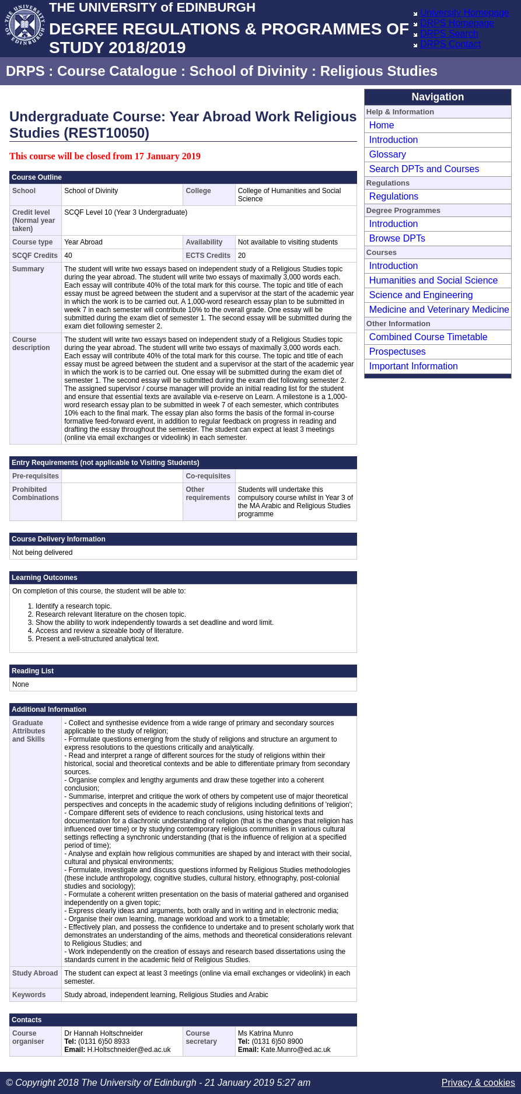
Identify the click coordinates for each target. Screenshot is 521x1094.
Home (381, 125)
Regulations (394, 196)
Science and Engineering (421, 295)
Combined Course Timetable (428, 337)
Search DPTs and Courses (424, 169)
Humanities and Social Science (433, 280)
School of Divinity (249, 71)
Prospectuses (397, 351)
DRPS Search (449, 34)
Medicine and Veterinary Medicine (439, 309)
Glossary (387, 154)
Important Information (413, 366)
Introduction (393, 140)
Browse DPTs (397, 238)
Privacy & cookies (478, 1083)
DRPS (25, 71)
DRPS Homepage (457, 23)
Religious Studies (379, 71)
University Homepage (464, 13)
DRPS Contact (450, 44)
